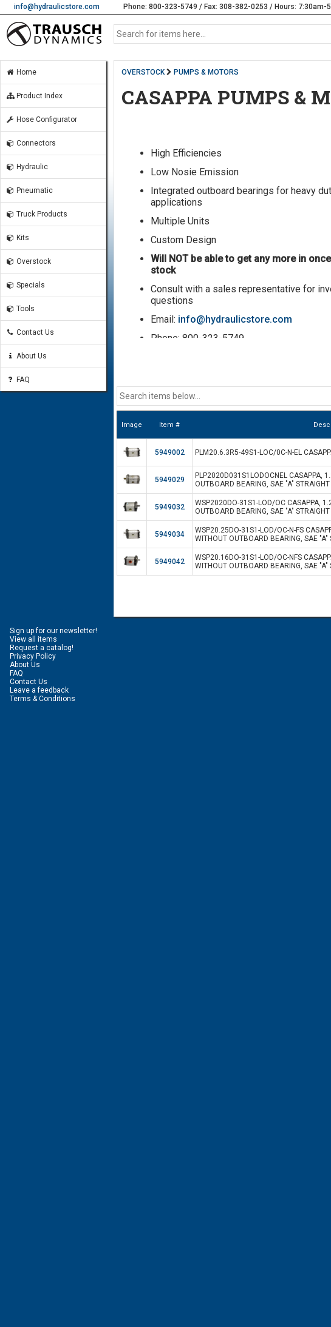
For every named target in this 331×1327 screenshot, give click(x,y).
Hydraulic (26, 167)
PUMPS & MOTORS (206, 72)
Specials (25, 285)
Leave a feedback (39, 690)
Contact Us (29, 332)
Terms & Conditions (42, 698)
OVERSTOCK (143, 72)
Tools (20, 308)
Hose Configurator (41, 119)
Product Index (34, 96)
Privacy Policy (33, 656)
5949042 (170, 561)
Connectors (30, 143)
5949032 (170, 507)
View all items (33, 639)
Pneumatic (29, 190)
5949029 (170, 479)
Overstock (28, 261)
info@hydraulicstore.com (57, 6)
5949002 (170, 452)
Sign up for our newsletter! (53, 631)
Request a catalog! (41, 647)
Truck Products (36, 214)
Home (20, 72)
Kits (17, 237)
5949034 (170, 534)
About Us (26, 356)
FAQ (17, 379)
